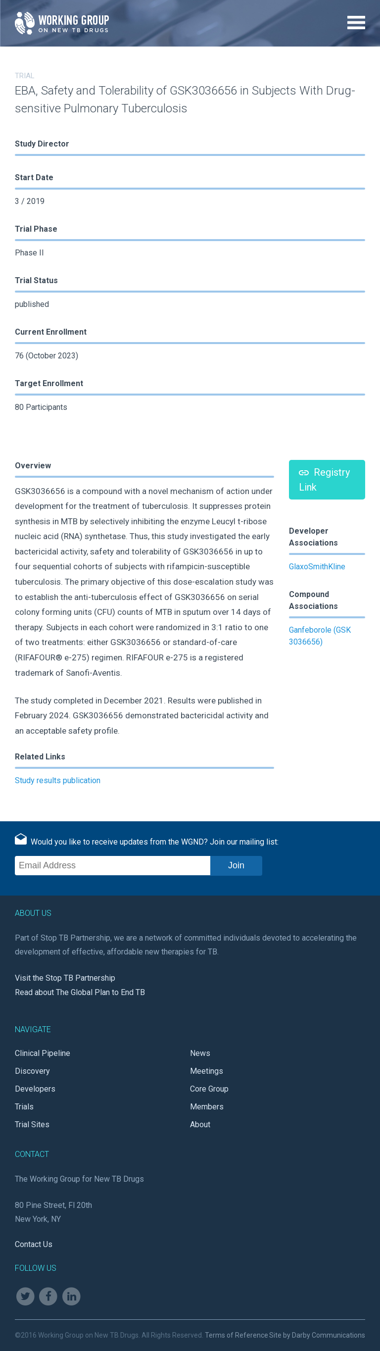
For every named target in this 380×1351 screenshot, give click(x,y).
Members (207, 1106)
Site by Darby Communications (317, 1335)
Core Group (209, 1089)
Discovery (32, 1071)
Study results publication (57, 780)
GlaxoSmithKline (317, 566)
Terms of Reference (236, 1335)
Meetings (206, 1071)
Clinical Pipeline (42, 1053)
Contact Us (33, 1244)
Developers (35, 1089)
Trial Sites (32, 1124)
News (200, 1053)
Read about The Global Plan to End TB (80, 992)
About (200, 1124)
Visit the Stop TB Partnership (65, 978)
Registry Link (324, 479)
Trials (24, 1106)
